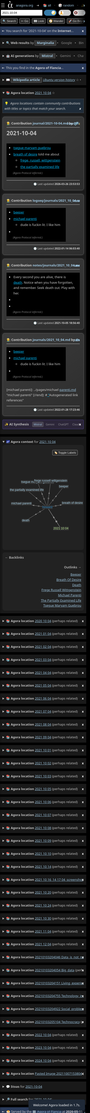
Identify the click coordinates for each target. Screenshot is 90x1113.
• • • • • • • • (45, 43)
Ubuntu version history (59, 79)
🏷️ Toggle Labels (65, 452)
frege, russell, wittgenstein (40, 160)
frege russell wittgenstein (61, 590)
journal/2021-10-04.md (50, 123)
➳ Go (24, 20)
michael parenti (25, 218)
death (18, 282)
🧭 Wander (56, 20)
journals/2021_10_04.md (51, 339)
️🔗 (76, 123)
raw (71, 123)
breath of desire (25, 154)
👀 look (39, 20)
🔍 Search (9, 20)
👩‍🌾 (8, 123)
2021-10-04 (34, 1086)
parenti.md (68, 389)
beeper (19, 212)
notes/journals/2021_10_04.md (56, 265)
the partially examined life (40, 166)
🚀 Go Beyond (77, 20)
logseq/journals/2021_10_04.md (57, 200)
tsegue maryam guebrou (32, 147)
